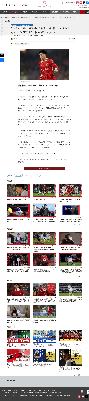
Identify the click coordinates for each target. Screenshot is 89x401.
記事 (3, 390)
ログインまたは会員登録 (80, 5)
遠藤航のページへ (44, 168)
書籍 (53, 390)
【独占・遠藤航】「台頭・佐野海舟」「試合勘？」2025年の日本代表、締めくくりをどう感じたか (70, 271)
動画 (9, 390)
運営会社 (59, 395)
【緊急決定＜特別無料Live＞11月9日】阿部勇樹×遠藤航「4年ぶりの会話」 (70, 369)
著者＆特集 (32, 390)
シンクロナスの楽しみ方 (69, 2)
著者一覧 (7, 17)
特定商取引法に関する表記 (41, 392)
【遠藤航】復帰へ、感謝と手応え (16, 199)
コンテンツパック (43, 390)
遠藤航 (13, 17)
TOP (1, 17)
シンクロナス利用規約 (55, 392)
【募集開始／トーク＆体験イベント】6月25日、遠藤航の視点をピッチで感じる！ (18, 365)
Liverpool (18, 175)
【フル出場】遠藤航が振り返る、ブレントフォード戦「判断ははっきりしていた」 (18, 300)
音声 (15, 390)
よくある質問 (30, 392)
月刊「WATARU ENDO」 (24, 17)
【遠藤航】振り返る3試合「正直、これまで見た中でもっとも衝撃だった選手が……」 (44, 300)
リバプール (28, 175)
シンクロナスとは (6, 392)
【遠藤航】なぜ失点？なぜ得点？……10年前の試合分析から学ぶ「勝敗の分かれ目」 (44, 249)
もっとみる (77, 224)
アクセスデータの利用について (9, 395)
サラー (37, 175)
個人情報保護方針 (23, 395)
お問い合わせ (67, 395)
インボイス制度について (83, 7)
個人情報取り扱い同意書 (36, 395)
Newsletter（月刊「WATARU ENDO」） (22, 25)
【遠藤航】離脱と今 (39, 199)
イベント (22, 390)
